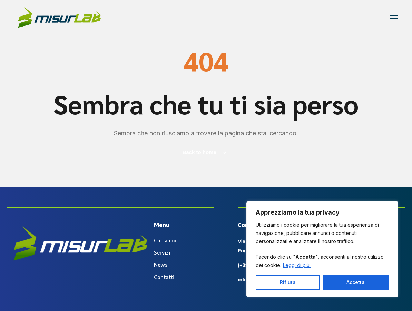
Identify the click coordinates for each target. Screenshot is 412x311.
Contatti (164, 277)
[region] (322, 249)
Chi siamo (166, 240)
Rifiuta (288, 282)
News (161, 264)
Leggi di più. (297, 265)
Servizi (162, 252)
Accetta (355, 282)
